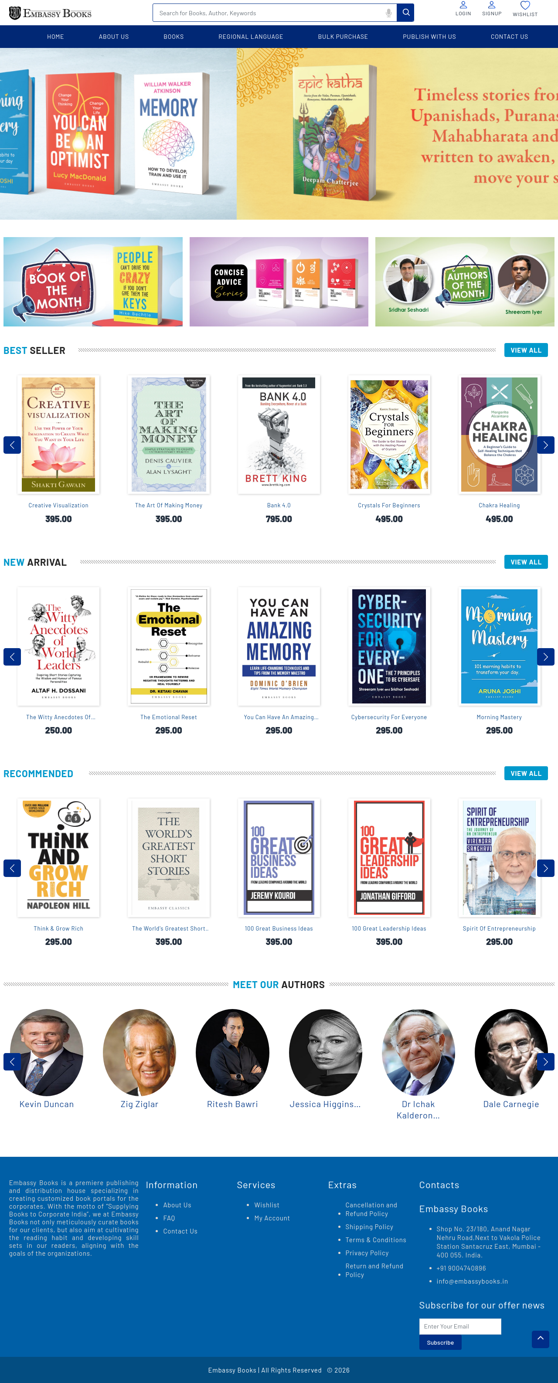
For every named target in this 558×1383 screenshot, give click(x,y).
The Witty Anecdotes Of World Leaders (58, 717)
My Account (272, 1218)
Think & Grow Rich (58, 928)
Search (405, 12)
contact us (509, 36)
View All (526, 350)
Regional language (250, 36)
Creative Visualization (59, 505)
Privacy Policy (367, 1253)
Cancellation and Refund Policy (372, 1209)
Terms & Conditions (376, 1240)
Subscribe (440, 1342)
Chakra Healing (499, 505)
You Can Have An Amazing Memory (279, 717)
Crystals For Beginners (389, 505)
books (173, 36)
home (55, 36)
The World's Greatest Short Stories (169, 928)
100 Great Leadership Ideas (389, 928)
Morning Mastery (499, 717)
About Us (177, 1205)
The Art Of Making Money (169, 505)
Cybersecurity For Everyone (389, 717)
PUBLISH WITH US (429, 36)
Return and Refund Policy (375, 1270)
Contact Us (180, 1231)
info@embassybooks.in (472, 1281)
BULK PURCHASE (343, 36)
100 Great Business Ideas (279, 928)
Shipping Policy (370, 1226)
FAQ (169, 1218)
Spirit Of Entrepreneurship (499, 928)
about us (114, 36)
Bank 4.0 (279, 505)
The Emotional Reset (168, 717)
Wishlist (266, 1205)
